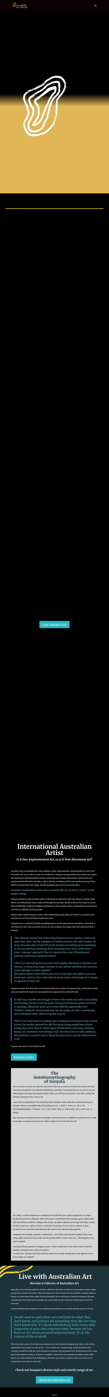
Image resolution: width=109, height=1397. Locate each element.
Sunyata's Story (24, 1057)
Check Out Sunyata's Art (54, 1379)
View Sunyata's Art (54, 624)
